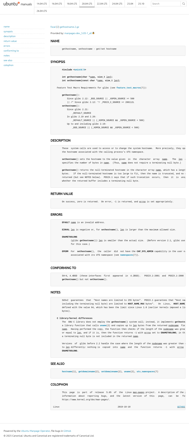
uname (103, 325)
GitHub (67, 430)
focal (53, 26)
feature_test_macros (128, 87)
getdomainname (86, 371)
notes (7, 55)
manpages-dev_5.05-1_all (78, 33)
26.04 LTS (42, 10)
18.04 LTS (72, 3)
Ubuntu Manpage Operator (35, 430)
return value (10, 41)
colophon (8, 65)
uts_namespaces (146, 371)
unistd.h (80, 69)
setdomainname (109, 371)
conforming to (11, 50)
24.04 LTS (117, 3)
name (7, 26)
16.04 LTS (57, 3)
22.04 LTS (102, 3)
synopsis (8, 31)
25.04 (130, 3)
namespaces (126, 255)
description (10, 36)
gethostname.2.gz (69, 26)
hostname (67, 371)
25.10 (141, 3)
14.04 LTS (42, 3)
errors (7, 45)
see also (8, 60)
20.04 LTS (87, 3)
